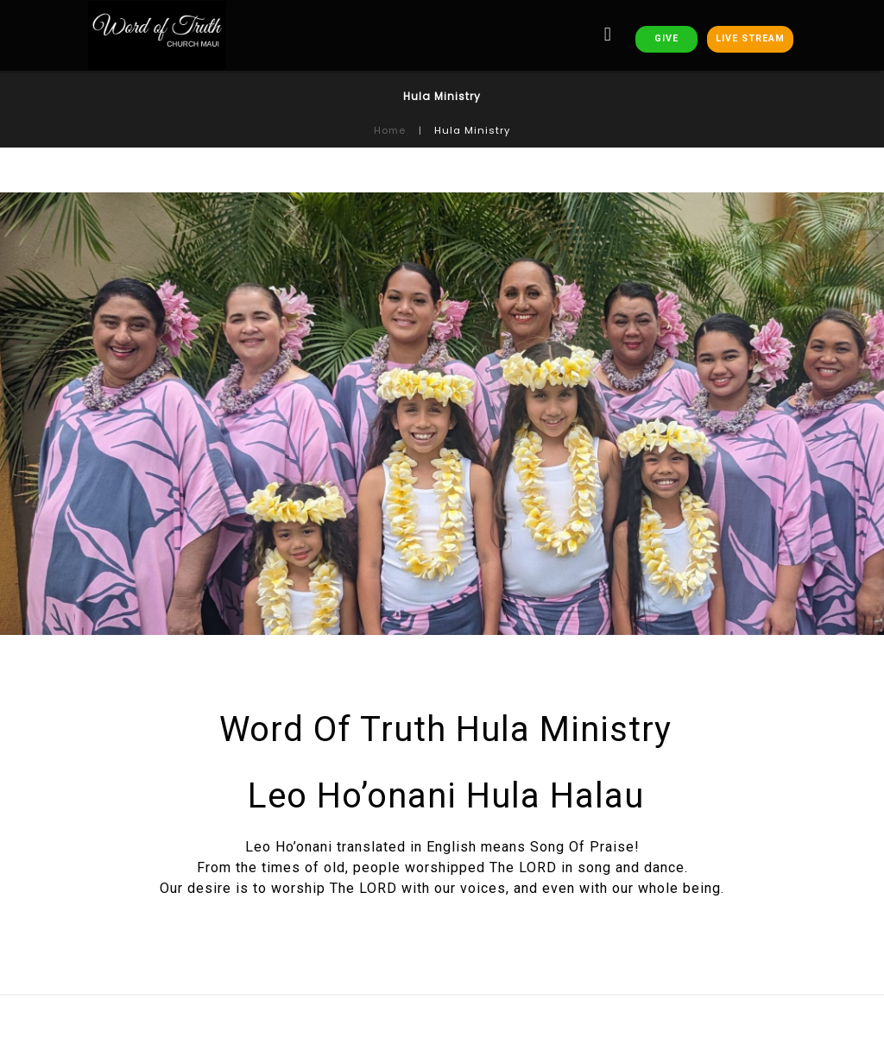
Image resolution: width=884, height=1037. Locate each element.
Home (390, 130)
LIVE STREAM (750, 38)
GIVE (666, 38)
